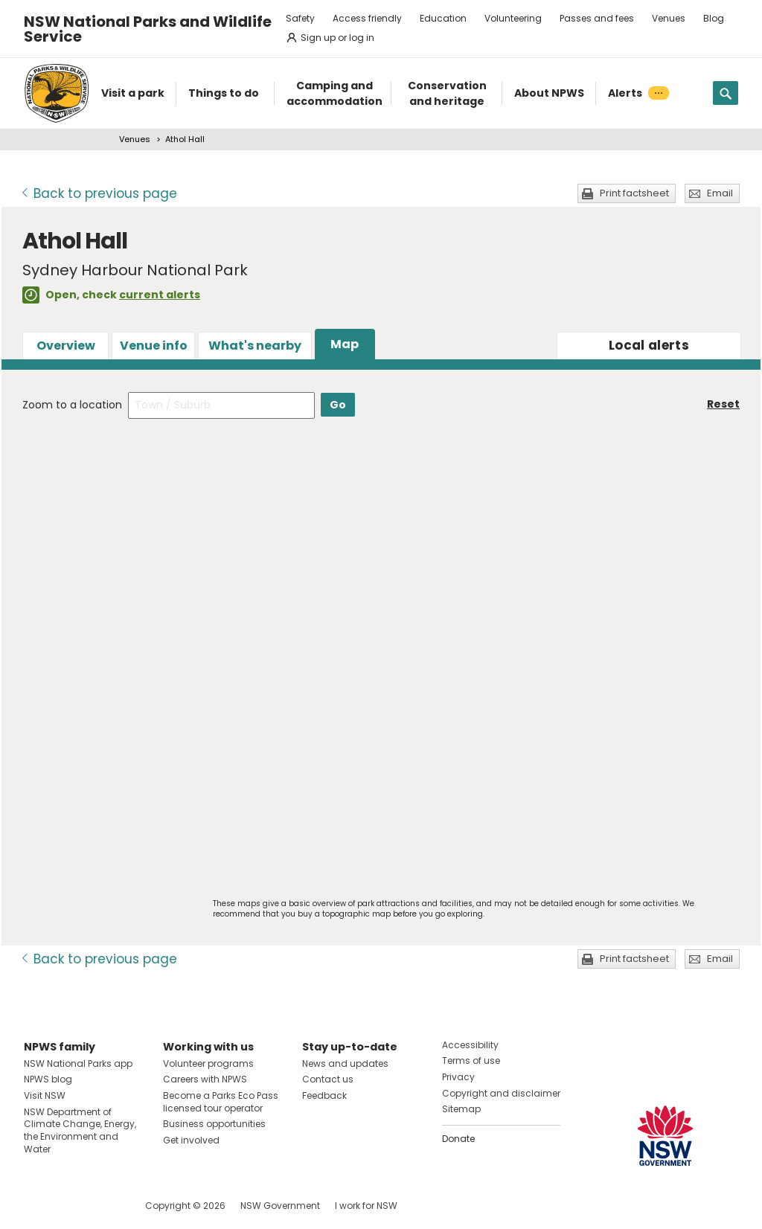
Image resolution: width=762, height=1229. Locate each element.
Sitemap (461, 1109)
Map (344, 344)
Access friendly (367, 18)
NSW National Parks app (78, 1063)
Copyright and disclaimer (501, 1093)
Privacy (458, 1077)
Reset (723, 404)
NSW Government (280, 1205)
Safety (300, 18)
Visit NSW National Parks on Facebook (37, 1205)
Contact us (327, 1079)
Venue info (154, 345)
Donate (458, 1138)
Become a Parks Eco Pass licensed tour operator (220, 1101)
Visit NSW (44, 1095)
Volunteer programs (208, 1063)
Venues (668, 18)
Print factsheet (634, 193)
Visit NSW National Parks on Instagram (69, 1205)
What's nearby (254, 345)
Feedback (324, 1095)
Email (720, 193)
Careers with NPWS (205, 1079)
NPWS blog (48, 1079)
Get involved (191, 1140)
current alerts (159, 294)
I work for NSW (366, 1205)
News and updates (345, 1063)
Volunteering (513, 18)
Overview (65, 345)
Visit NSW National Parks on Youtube (101, 1205)
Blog (713, 18)
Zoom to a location (72, 404)
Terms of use (471, 1060)
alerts (649, 345)
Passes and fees (597, 18)
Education (443, 18)
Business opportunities (214, 1123)
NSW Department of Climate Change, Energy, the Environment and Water (80, 1130)
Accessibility (470, 1045)
